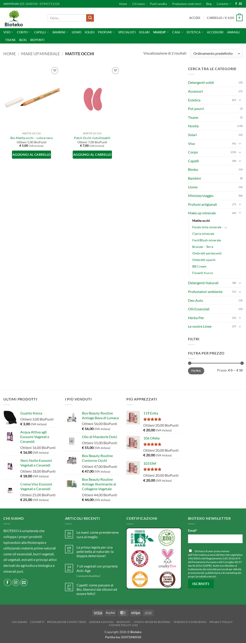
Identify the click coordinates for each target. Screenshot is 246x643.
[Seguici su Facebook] (236, 3)
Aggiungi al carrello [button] (31, 154)
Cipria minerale (203, 234)
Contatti (37, 622)
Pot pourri (196, 108)
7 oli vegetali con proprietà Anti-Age (97, 568)
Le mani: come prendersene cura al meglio (98, 534)
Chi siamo (138, 4)
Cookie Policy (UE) (123, 625)
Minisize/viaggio (201, 195)
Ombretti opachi (204, 260)
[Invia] (90, 18)
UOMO (76, 32)
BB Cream (199, 266)
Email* (192, 530)
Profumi (106, 32)
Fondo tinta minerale (206, 227)
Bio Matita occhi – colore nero (31, 138)
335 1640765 (28, 4)
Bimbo (193, 169)
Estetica (194, 100)
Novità (193, 126)
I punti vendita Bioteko (152, 622)
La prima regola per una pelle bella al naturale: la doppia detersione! (95, 551)
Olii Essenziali (198, 309)
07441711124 (50, 4)
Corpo (24, 32)
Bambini (60, 32)
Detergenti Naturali (203, 283)
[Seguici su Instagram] (15, 582)
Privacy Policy (221, 622)
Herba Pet (196, 318)
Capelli (41, 32)
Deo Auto (195, 300)
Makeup (161, 32)
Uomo (193, 187)
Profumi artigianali (202, 204)
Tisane (10, 40)
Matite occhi (201, 220)
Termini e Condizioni (190, 622)
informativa (200, 554)
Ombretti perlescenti (207, 253)
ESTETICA (195, 32)
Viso (8, 32)
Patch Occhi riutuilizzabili (92, 138)
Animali (233, 32)
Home (123, 4)
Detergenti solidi (201, 82)
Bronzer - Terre (202, 247)
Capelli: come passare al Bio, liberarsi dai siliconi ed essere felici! (97, 589)
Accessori (215, 32)
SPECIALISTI (127, 32)
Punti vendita (158, 4)
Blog (209, 4)
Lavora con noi (101, 622)
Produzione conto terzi (186, 4)
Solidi (90, 32)
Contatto (224, 4)
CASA (177, 32)
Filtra (196, 370)
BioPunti (37, 40)
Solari (144, 32)
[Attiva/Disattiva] (240, 100)
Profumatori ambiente (205, 291)
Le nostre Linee (199, 326)
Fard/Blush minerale (206, 240)
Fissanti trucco (202, 273)
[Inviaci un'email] (240, 3)
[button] (194, 17)
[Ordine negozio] (217, 53)
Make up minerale (40, 53)
